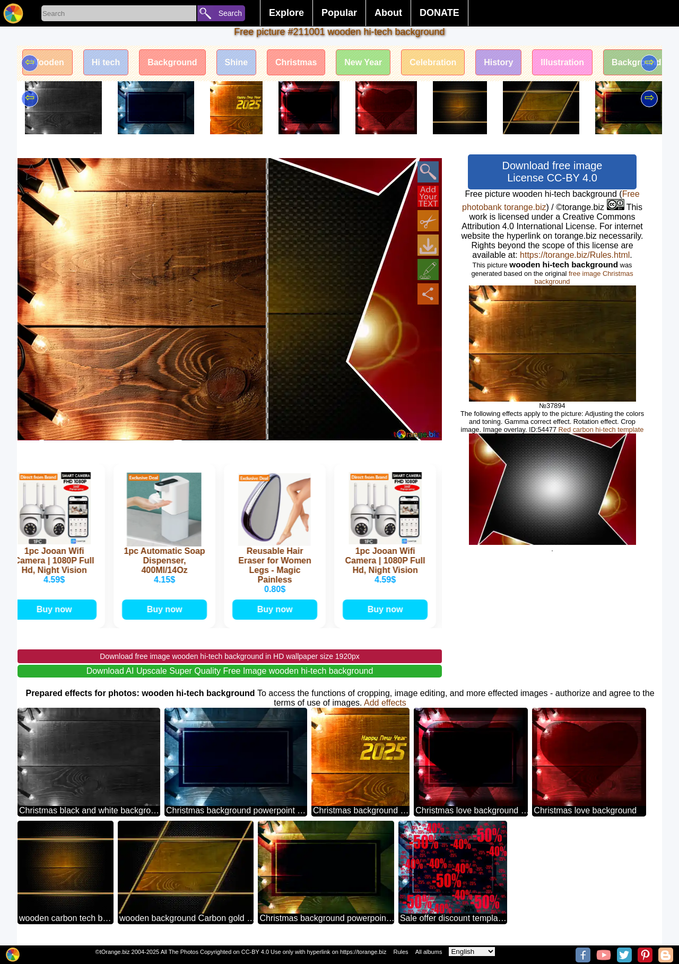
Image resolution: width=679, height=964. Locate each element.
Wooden (47, 62)
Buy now (56, 609)
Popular (339, 12)
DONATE (439, 12)
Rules (400, 952)
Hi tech (106, 62)
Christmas (296, 62)
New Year (363, 62)
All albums (428, 952)
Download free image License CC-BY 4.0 (552, 172)
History (498, 62)
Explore (286, 12)
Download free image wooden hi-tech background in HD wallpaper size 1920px (230, 656)
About (388, 12)
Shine (236, 62)
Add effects (385, 702)
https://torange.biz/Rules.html (575, 254)
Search (230, 13)
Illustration (562, 62)
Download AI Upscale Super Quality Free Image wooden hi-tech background (229, 670)
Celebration (433, 62)
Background (172, 62)
